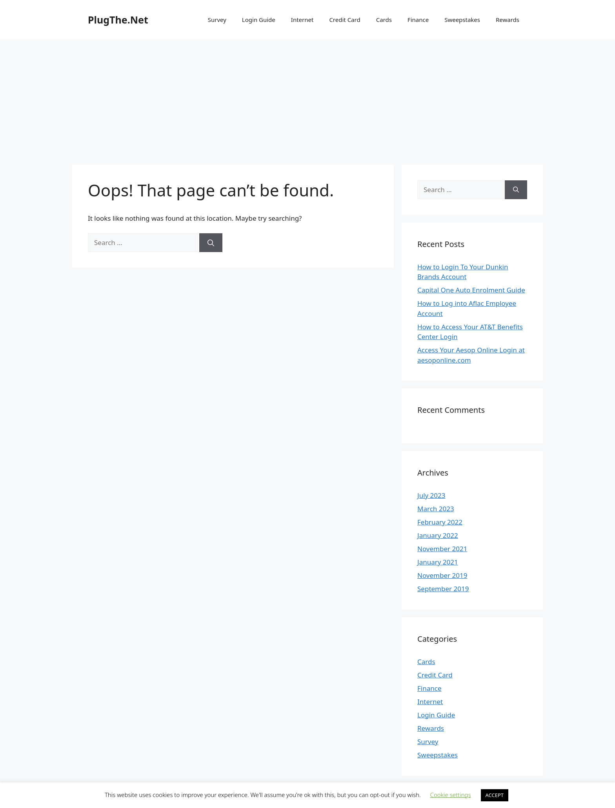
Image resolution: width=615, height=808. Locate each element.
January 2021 (437, 562)
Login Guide (258, 20)
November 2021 (442, 548)
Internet (302, 20)
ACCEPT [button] (495, 795)
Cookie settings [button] (450, 795)
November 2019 (442, 575)
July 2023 (431, 495)
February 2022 (439, 522)
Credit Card (344, 20)
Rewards (507, 20)
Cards (384, 20)
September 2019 (443, 588)
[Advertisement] (307, 98)
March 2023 (435, 508)
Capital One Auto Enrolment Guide (471, 289)
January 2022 (437, 535)
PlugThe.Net (118, 19)
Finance (418, 20)
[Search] (210, 242)
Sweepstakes (462, 20)
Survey (217, 20)
